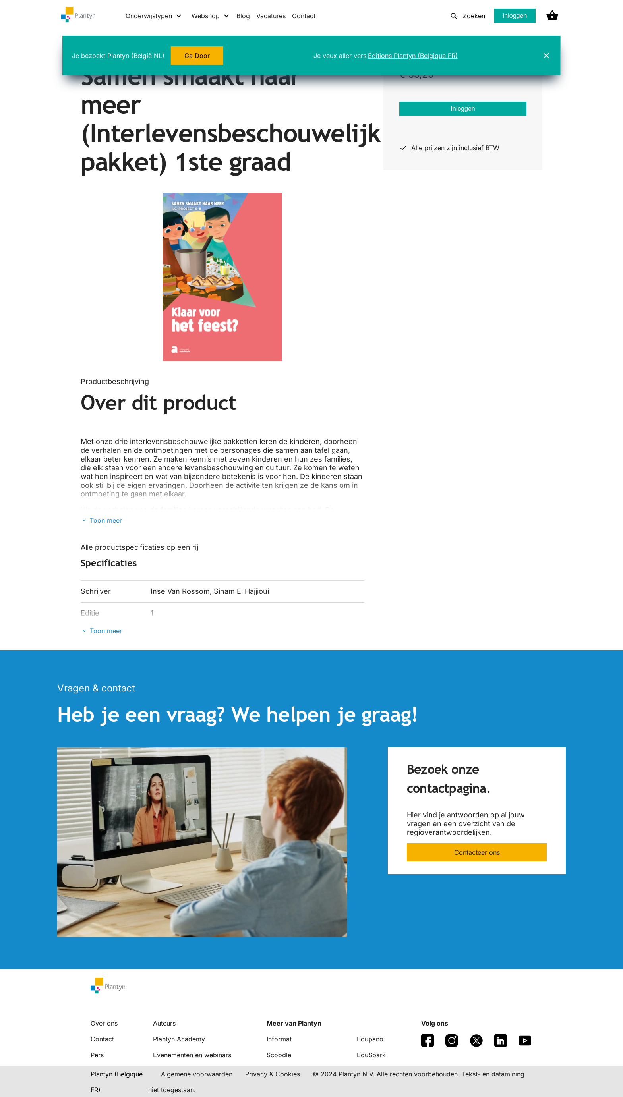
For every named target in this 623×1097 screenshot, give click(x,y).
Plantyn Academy (179, 1039)
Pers (97, 1055)
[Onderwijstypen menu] (154, 16)
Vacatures (271, 16)
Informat (279, 1039)
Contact (303, 16)
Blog (243, 16)
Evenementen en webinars (192, 1055)
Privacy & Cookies (272, 1074)
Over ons (104, 1023)
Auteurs (164, 1023)
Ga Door (197, 56)
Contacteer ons (477, 852)
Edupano (370, 1039)
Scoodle (279, 1055)
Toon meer (106, 520)
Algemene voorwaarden (196, 1074)
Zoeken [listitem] (474, 16)
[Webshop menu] (211, 16)
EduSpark (371, 1055)
